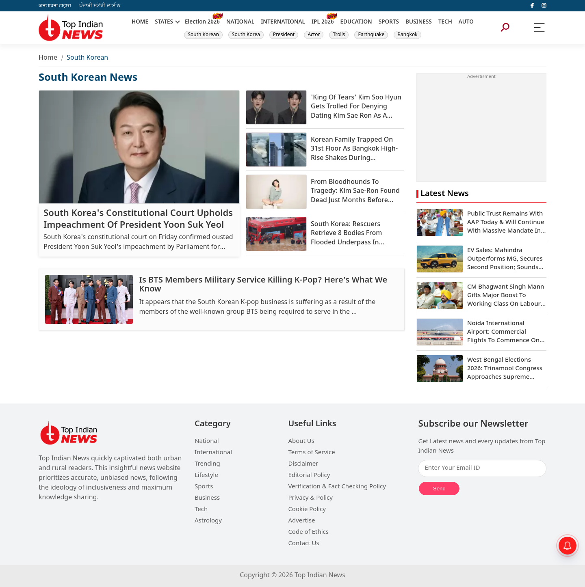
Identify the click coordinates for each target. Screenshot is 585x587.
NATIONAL (240, 22)
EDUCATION (356, 22)
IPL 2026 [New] (323, 22)
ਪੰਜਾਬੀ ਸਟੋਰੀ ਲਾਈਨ (99, 5)
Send (439, 489)
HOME (140, 22)
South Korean (203, 35)
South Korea (246, 35)
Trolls (339, 35)
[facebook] (532, 6)
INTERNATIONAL (283, 22)
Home (48, 58)
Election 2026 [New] (202, 22)
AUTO (466, 22)
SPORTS (389, 22)
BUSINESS (418, 22)
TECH (445, 22)
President (284, 35)
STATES (164, 22)
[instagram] (544, 6)
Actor (314, 35)
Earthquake (371, 35)
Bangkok (407, 35)
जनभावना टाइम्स (55, 5)
